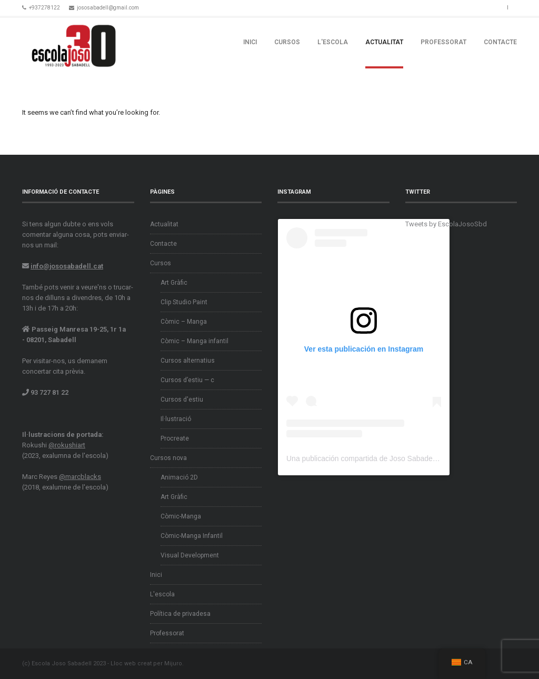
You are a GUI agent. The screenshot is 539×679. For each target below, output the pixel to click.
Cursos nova (168, 458)
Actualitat (384, 42)
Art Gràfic (174, 282)
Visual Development (190, 555)
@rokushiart (66, 445)
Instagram (496, 7)
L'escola (332, 42)
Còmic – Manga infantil (194, 341)
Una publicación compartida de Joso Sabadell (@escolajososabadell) (399, 458)
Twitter (484, 7)
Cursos (287, 42)
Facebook (471, 7)
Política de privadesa (180, 613)
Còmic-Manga (181, 516)
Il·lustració (176, 419)
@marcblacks (80, 477)
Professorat (443, 42)
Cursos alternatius (188, 360)
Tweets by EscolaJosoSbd (446, 224)
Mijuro (173, 663)
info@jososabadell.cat (67, 266)
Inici (250, 42)
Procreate (175, 438)
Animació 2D (179, 477)
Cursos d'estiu (182, 399)
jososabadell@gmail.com (108, 8)
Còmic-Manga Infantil (192, 536)
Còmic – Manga (184, 321)
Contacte (500, 42)
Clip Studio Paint (184, 302)
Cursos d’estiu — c (187, 380)
